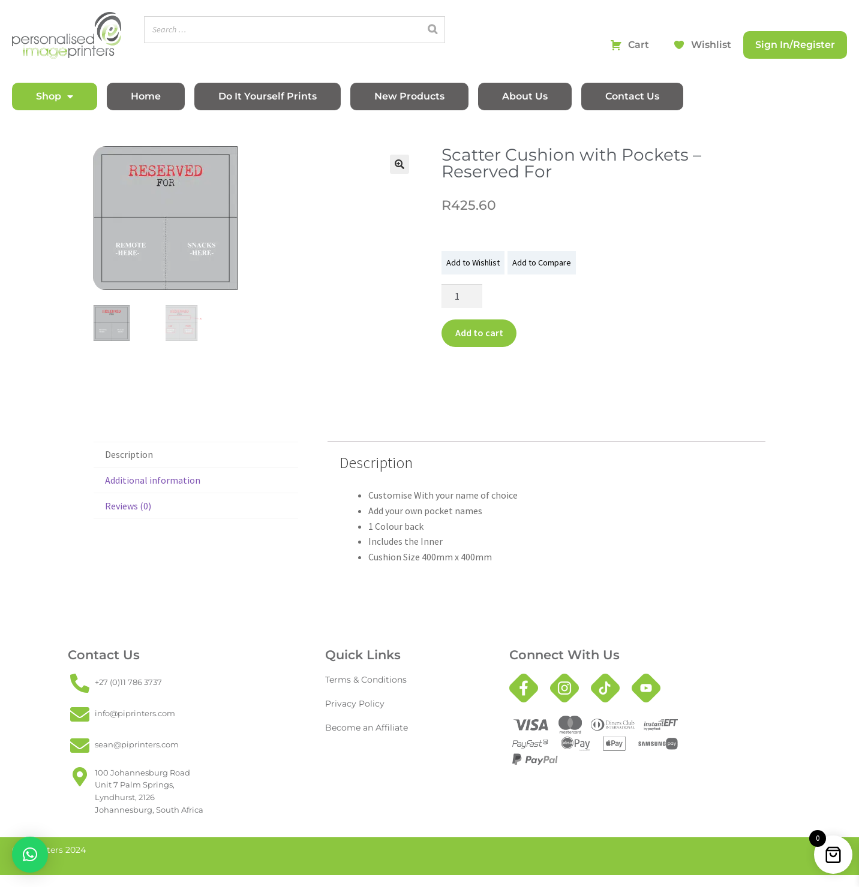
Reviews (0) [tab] (128, 506)
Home (146, 96)
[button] (399, 164)
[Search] (432, 30)
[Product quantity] (461, 296)
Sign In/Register (795, 44)
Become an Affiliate (363, 727)
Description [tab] (129, 454)
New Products (409, 96)
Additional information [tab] (152, 480)
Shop (54, 96)
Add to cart (479, 333)
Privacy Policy (352, 703)
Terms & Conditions (362, 679)
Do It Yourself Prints (267, 96)
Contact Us (632, 96)
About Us (525, 96)
